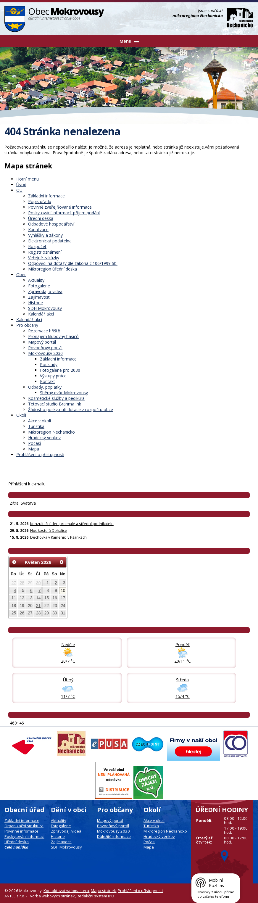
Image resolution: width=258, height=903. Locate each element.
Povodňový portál (45, 347)
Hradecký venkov (44, 437)
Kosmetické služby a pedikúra (56, 398)
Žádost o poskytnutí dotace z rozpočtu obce (70, 409)
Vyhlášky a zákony (45, 235)
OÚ (19, 190)
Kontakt (47, 381)
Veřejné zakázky (43, 257)
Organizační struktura (23, 825)
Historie (35, 302)
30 (38, 582)
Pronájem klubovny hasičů (53, 336)
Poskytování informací (24, 836)
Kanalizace (38, 229)
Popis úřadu (39, 201)
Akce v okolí (39, 421)
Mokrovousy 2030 (45, 353)
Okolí (21, 415)
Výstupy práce (53, 376)
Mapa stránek (103, 890)
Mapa (33, 449)
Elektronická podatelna (50, 241)
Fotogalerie (39, 286)
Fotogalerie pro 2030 (60, 370)
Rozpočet (37, 246)
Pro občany (27, 325)
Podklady (48, 364)
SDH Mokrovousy (45, 308)
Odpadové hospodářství (51, 224)
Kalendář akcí (41, 314)
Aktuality (36, 280)
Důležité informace (114, 836)
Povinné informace (21, 831)
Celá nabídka (16, 847)
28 (22, 582)
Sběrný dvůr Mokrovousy (64, 392)
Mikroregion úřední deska (52, 269)
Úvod (21, 184)
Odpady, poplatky (45, 387)
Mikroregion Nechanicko (51, 432)
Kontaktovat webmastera (66, 890)
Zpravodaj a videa (45, 291)
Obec (21, 274)
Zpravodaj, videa (66, 831)
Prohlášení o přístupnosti (40, 454)
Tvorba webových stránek (51, 896)
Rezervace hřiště (44, 331)
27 (14, 582)
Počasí (34, 443)
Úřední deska (40, 218)
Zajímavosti (39, 297)
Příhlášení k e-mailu (27, 484)
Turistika (36, 426)
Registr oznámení (45, 252)
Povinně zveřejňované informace (60, 207)
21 (38, 605)
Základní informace (46, 196)
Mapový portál (42, 342)
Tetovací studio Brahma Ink (54, 404)
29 (46, 613)
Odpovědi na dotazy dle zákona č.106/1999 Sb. (72, 263)
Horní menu (27, 179)
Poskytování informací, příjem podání (64, 212)
